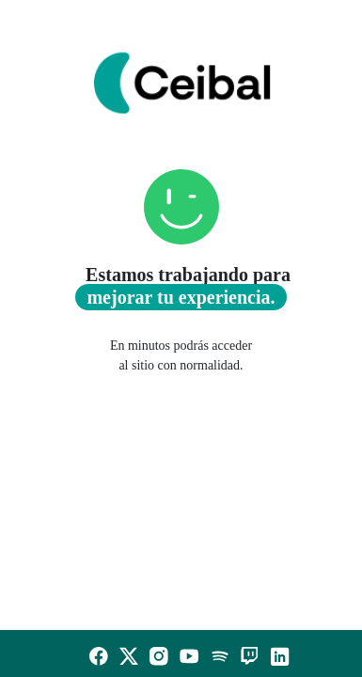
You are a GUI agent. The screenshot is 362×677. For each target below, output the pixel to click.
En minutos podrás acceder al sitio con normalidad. (181, 355)
